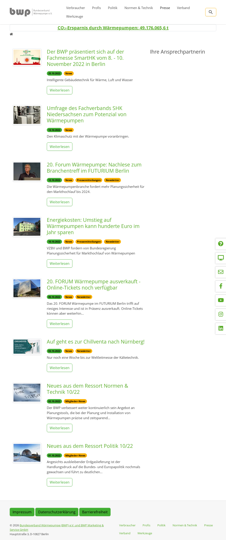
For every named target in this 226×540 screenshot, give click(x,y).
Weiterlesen (60, 90)
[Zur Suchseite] (210, 12)
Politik (112, 8)
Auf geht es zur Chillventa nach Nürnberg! (96, 341)
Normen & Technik (138, 8)
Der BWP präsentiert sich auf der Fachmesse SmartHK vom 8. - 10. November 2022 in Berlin (85, 57)
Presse (165, 8)
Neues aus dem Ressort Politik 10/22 (90, 445)
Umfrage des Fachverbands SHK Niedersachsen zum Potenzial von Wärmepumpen (86, 114)
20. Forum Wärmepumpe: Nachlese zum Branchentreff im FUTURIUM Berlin (94, 167)
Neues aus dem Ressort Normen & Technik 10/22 (87, 388)
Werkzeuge (74, 16)
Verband (183, 8)
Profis (96, 8)
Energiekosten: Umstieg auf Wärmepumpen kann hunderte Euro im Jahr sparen (93, 226)
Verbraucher (75, 8)
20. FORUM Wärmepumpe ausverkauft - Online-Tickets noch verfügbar (93, 284)
